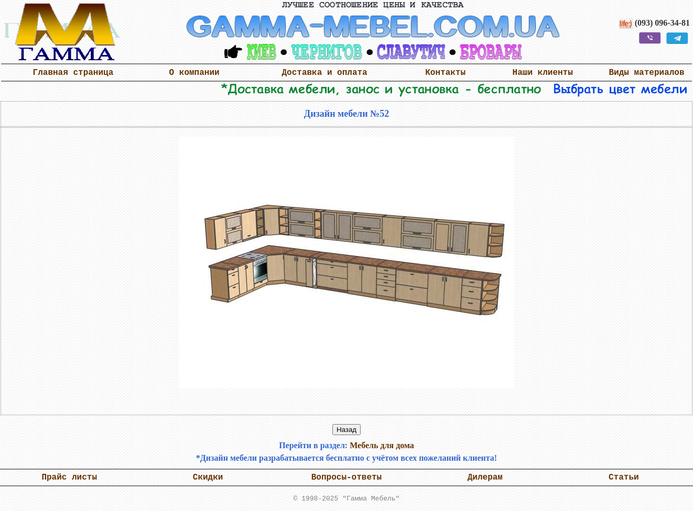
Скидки (208, 477)
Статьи (624, 477)
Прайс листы (69, 477)
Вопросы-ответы (346, 477)
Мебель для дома (382, 445)
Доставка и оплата (324, 72)
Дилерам (485, 477)
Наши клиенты (543, 72)
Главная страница (73, 72)
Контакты (445, 72)
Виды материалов (646, 72)
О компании (194, 72)
